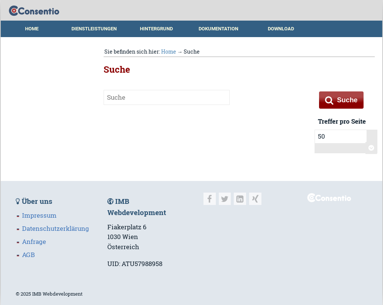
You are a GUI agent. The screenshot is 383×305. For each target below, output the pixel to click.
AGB (28, 255)
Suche (341, 100)
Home (32, 28)
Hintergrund (156, 28)
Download (281, 28)
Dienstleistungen (94, 28)
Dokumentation (218, 28)
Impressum (39, 215)
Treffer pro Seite (342, 121)
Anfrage (34, 242)
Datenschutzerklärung (55, 228)
